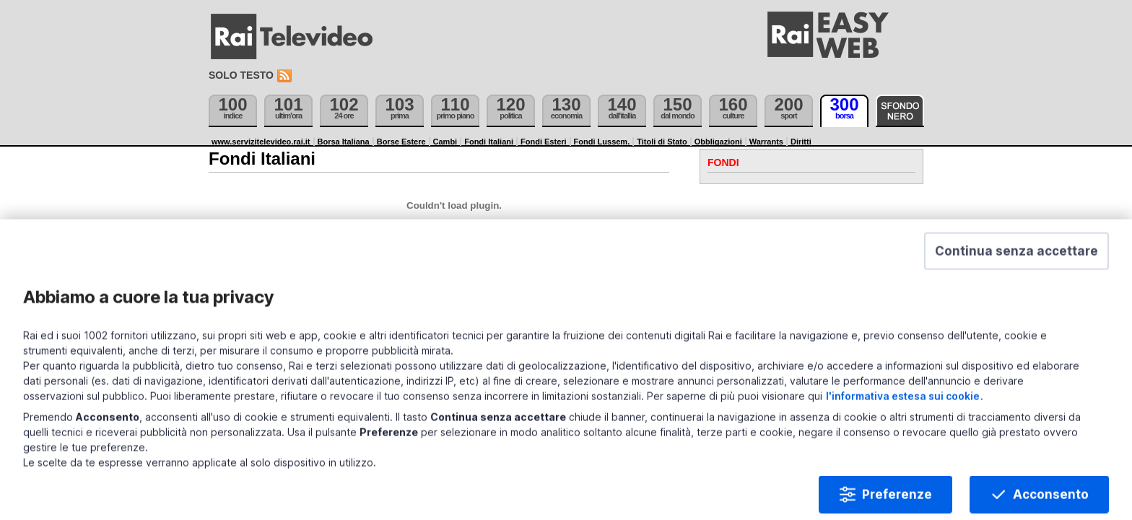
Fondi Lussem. (602, 141)
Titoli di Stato (662, 141)
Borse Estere (401, 141)
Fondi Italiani (488, 141)
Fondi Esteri (544, 141)
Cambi (445, 141)
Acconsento (1025, 491)
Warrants (766, 141)
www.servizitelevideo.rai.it (261, 141)
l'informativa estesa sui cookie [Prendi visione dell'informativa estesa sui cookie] (972, 392)
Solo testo (241, 75)
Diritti (801, 141)
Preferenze (871, 491)
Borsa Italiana (344, 141)
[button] (990, 294)
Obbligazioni (718, 141)
